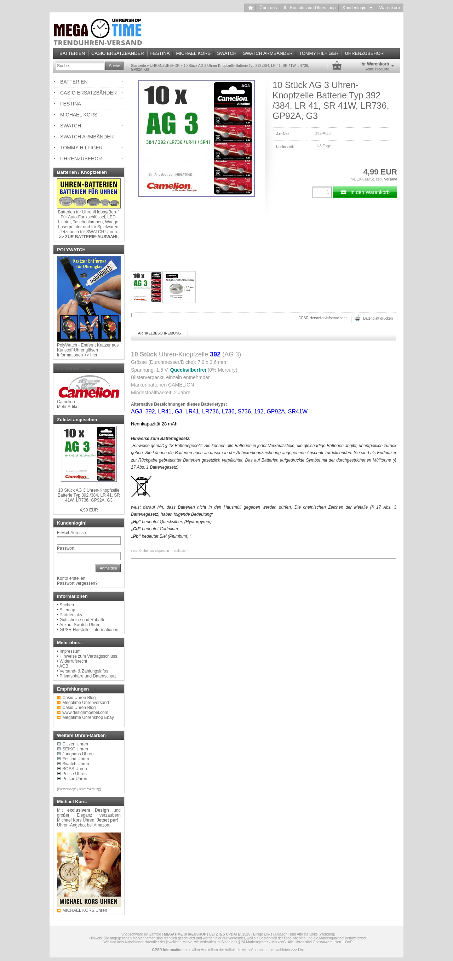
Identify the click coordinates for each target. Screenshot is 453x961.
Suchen (66, 604)
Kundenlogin (357, 7)
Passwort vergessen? (77, 583)
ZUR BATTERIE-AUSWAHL (92, 236)
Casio (67, 697)
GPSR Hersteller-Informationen (322, 318)
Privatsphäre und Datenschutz (87, 676)
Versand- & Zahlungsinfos (83, 671)
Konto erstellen (71, 578)
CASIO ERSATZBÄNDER (117, 53)
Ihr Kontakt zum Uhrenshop (310, 7)
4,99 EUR (89, 510)
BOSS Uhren (74, 768)
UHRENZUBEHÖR (364, 53)
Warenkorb (389, 7)
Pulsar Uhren (74, 778)
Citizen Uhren (75, 744)
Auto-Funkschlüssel (86, 216)
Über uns (268, 7)
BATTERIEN (72, 53)
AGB (63, 666)
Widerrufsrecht (73, 661)
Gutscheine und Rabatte (82, 619)
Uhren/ (88, 212)
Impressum (69, 651)
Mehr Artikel (68, 406)
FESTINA (160, 53)
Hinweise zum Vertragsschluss (88, 656)
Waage (112, 221)
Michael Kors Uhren (75, 820)
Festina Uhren (75, 758)
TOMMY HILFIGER (318, 53)
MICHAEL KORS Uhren (84, 910)
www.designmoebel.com (85, 712)
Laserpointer (70, 226)
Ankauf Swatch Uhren (80, 624)
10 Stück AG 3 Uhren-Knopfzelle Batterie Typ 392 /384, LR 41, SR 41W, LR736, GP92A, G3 (89, 495)
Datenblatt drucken (374, 318)
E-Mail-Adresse (71, 532)
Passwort (65, 548)
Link (301, 950)
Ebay (109, 717)
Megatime (71, 702)
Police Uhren (74, 773)
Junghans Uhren (77, 753)
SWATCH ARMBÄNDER (268, 53)
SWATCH (226, 53)
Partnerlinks (70, 614)
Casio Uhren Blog (79, 707)
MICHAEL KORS (193, 53)
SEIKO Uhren (75, 749)
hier (93, 355)
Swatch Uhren (75, 763)
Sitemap (67, 609)
